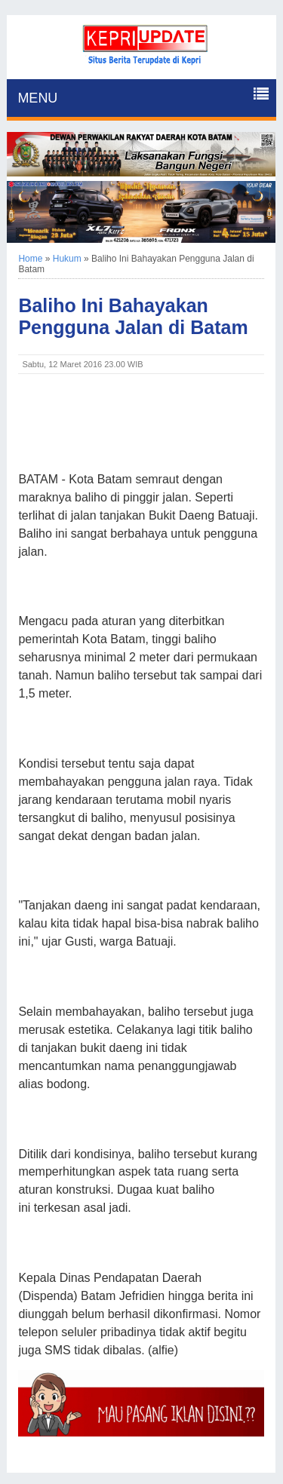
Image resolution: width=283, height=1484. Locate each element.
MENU (37, 98)
